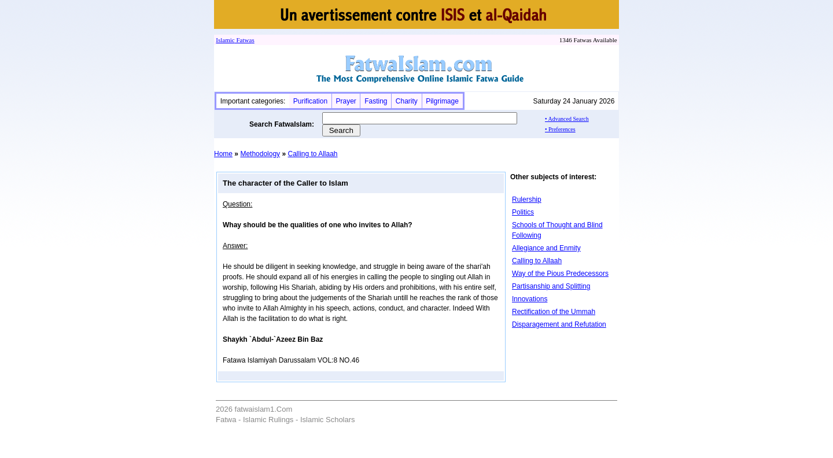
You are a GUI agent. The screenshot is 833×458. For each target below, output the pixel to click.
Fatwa (243, 39)
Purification (310, 101)
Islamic (225, 39)
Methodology (260, 154)
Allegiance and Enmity (546, 248)
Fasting (375, 101)
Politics (523, 212)
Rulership (526, 199)
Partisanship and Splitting (551, 286)
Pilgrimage (442, 101)
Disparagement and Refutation (559, 324)
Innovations (529, 299)
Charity (407, 101)
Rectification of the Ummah (553, 312)
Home (223, 154)
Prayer (346, 101)
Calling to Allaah (312, 154)
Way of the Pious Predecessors (560, 273)
